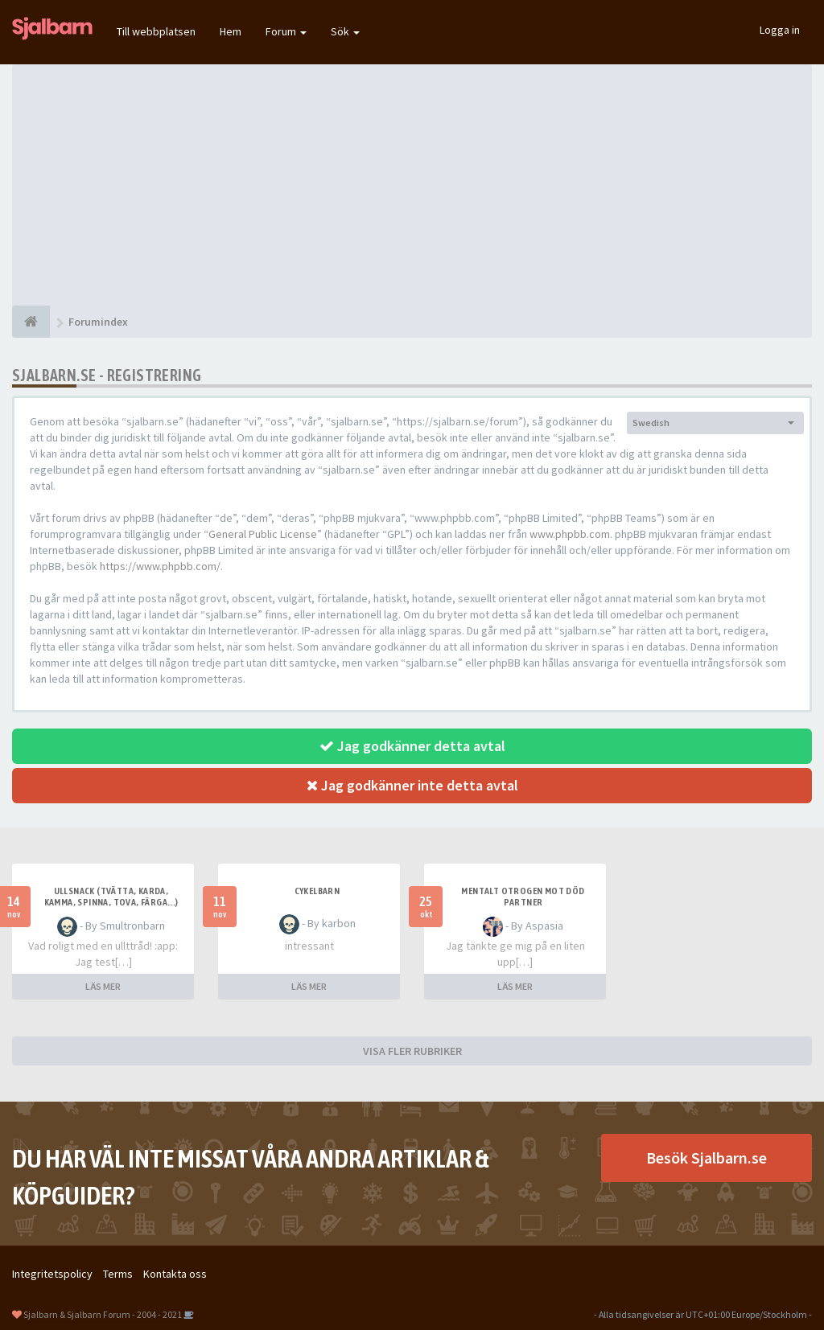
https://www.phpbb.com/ (160, 566)
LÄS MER (103, 986)
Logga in (780, 30)
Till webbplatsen (156, 31)
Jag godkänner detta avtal (412, 746)
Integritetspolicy (52, 1273)
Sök (345, 31)
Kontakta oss (175, 1273)
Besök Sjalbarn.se (706, 1157)
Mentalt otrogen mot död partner (522, 896)
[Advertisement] (412, 185)
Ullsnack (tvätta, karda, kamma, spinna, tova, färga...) (111, 896)
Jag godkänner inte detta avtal (412, 785)
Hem (230, 31)
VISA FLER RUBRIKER (412, 1051)
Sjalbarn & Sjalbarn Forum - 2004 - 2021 (102, 1314)
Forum (286, 31)
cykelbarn (317, 891)
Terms (118, 1273)
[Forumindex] (31, 322)
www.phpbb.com (569, 534)
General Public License (262, 534)
